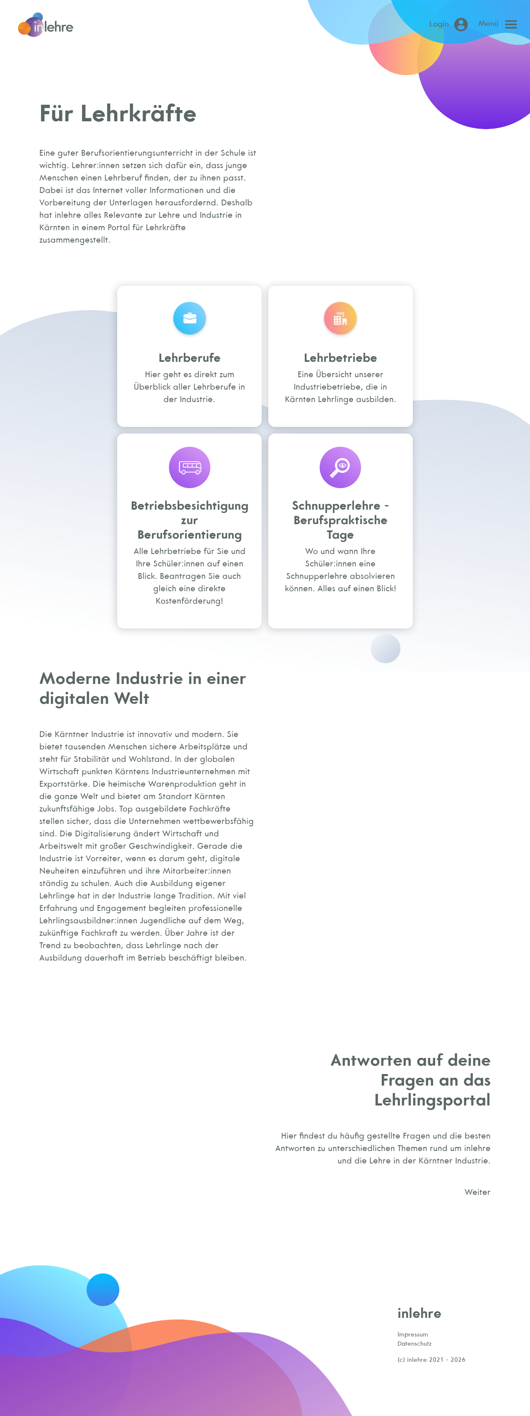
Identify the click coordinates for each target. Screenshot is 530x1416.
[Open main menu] (500, 24)
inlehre (419, 1312)
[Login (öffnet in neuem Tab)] (450, 24)
